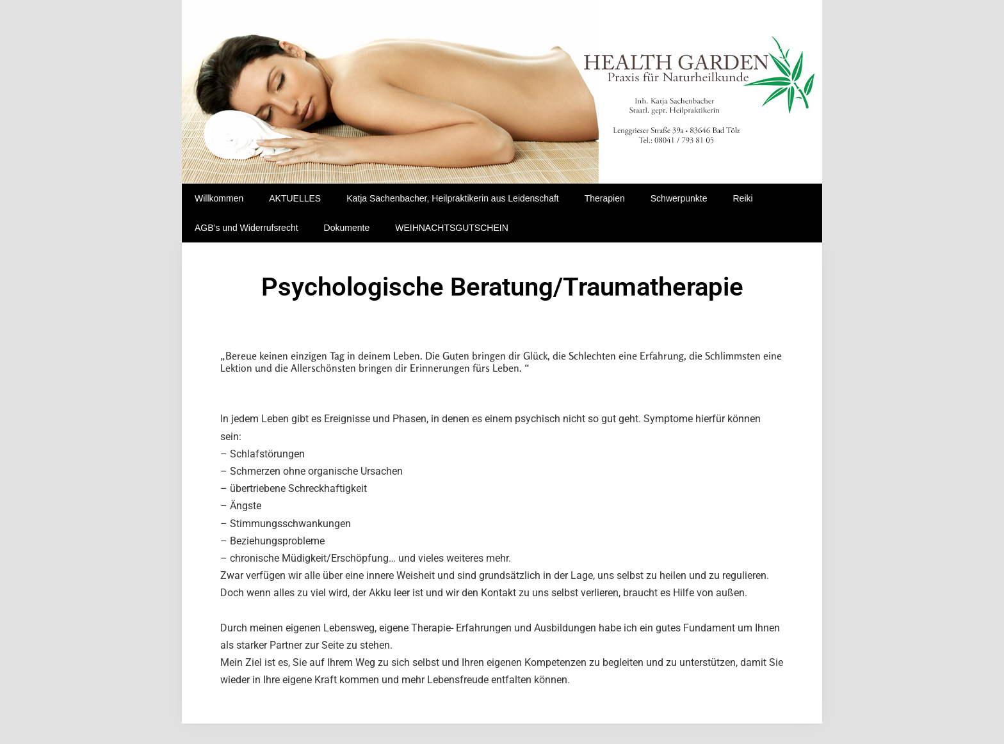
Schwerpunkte (679, 198)
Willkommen (219, 198)
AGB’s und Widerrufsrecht (246, 228)
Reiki (742, 198)
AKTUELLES (295, 198)
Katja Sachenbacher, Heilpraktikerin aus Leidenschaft (452, 198)
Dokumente (347, 228)
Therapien (605, 198)
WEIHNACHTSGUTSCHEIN (451, 228)
